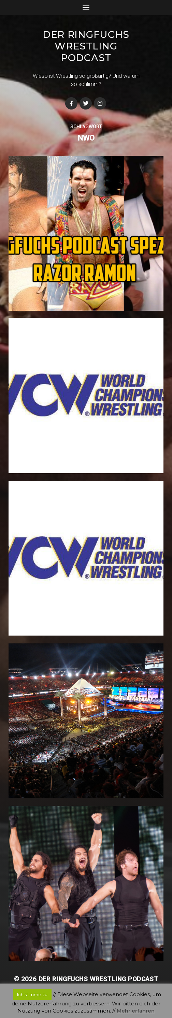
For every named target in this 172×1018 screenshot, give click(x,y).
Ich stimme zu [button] (32, 994)
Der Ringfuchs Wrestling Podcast (86, 46)
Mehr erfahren (136, 1010)
